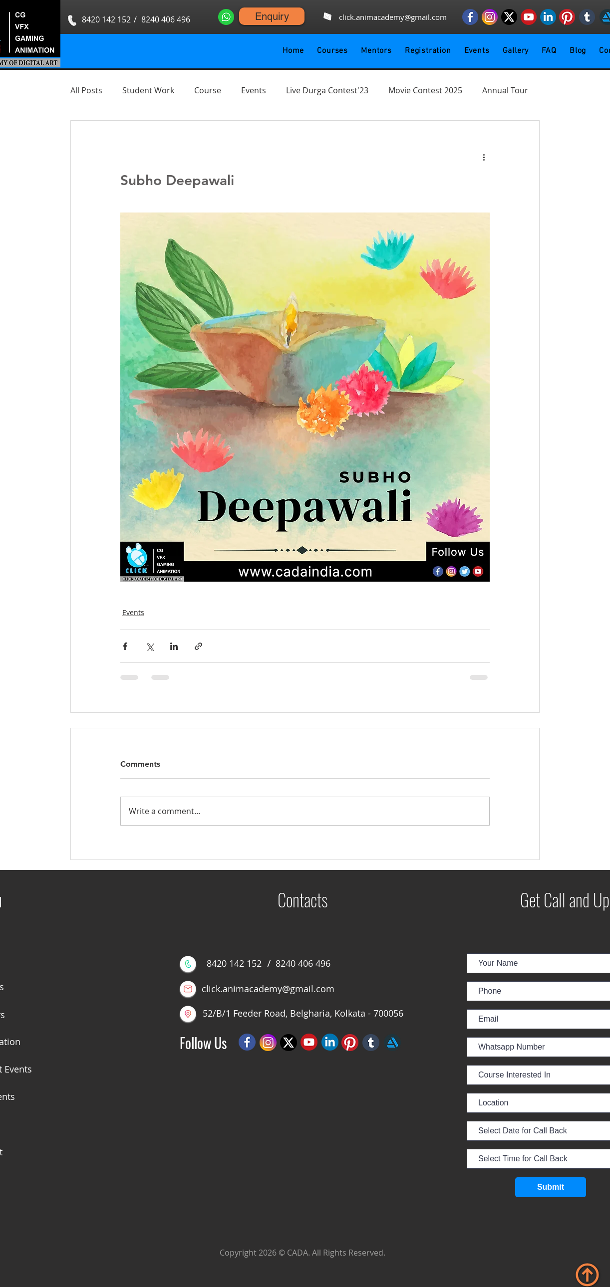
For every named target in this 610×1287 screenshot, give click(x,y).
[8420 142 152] (106, 19)
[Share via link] (198, 646)
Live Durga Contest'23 (327, 90)
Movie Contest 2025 (425, 90)
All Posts (86, 90)
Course (207, 90)
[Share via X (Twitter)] (149, 646)
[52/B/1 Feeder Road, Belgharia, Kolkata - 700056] (303, 1014)
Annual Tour (505, 90)
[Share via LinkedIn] (174, 646)
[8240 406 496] (165, 19)
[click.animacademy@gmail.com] (392, 17)
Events (253, 90)
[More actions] (484, 157)
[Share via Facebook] (125, 646)
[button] (332, 50)
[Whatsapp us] (226, 16)
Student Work (148, 90)
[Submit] (550, 1187)
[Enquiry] (272, 16)
